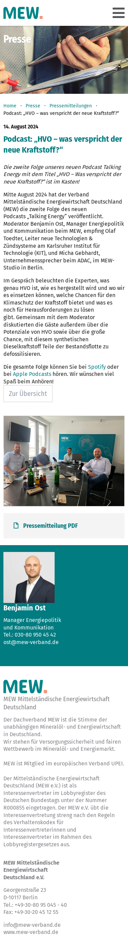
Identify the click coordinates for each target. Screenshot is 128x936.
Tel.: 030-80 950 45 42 (29, 634)
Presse (33, 106)
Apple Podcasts (32, 374)
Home (9, 106)
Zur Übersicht (28, 393)
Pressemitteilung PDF (46, 526)
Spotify (97, 367)
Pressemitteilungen (70, 106)
